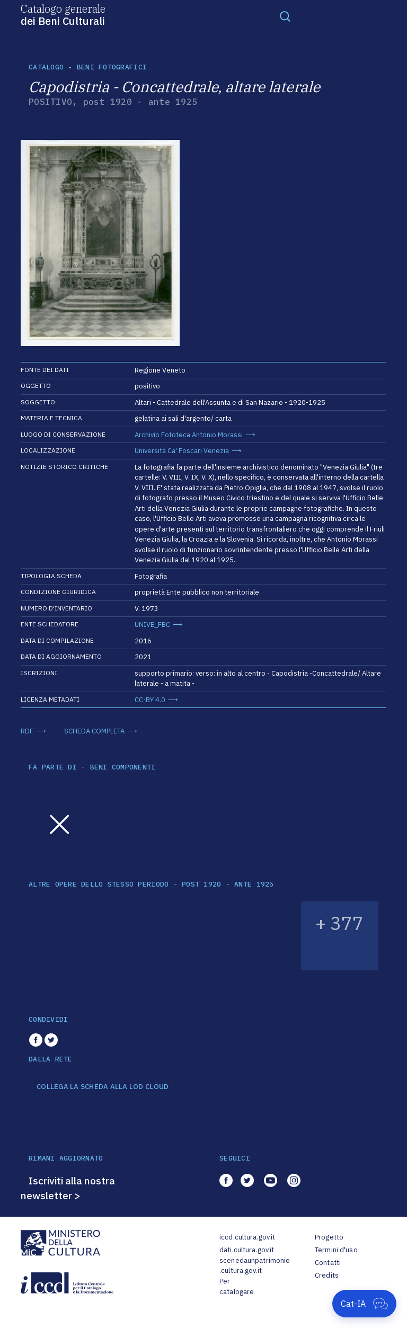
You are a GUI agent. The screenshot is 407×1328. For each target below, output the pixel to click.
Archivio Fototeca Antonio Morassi (189, 434)
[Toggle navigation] (285, 16)
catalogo (46, 67)
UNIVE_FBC (152, 624)
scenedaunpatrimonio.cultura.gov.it (254, 1266)
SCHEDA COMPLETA (94, 731)
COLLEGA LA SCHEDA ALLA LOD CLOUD (103, 1087)
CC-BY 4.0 (150, 699)
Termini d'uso (336, 1249)
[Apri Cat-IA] (364, 1303)
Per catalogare (236, 1286)
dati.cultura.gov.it (246, 1249)
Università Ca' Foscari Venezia (182, 450)
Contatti (328, 1262)
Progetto (329, 1237)
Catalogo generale (63, 14)
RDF (27, 731)
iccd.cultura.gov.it (247, 1237)
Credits (327, 1275)
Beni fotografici (112, 67)
